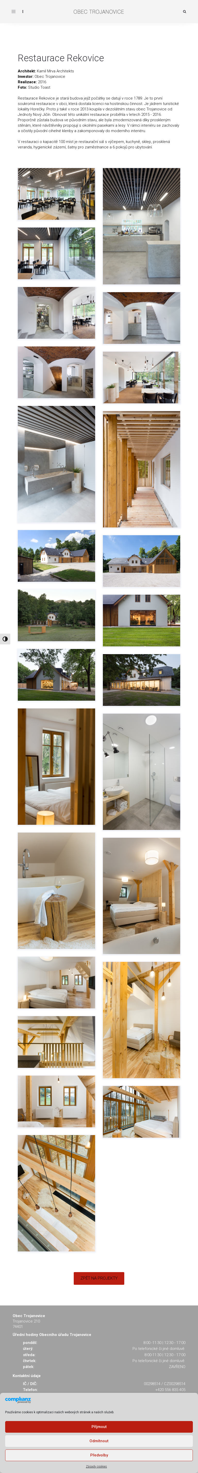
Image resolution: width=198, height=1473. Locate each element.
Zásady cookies (96, 1466)
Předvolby (99, 1455)
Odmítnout (99, 1441)
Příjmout (99, 1426)
